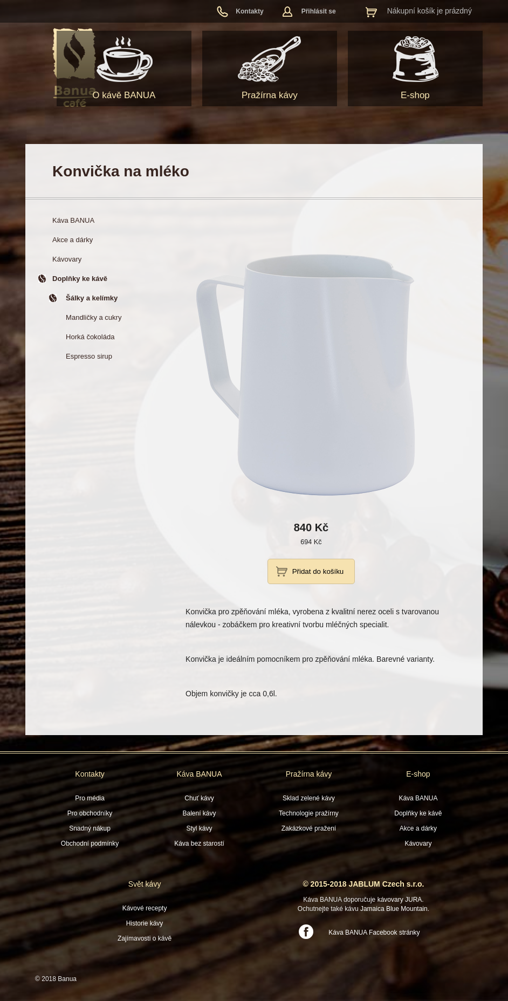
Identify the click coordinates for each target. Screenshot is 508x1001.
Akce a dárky (418, 828)
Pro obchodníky (89, 813)
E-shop (415, 95)
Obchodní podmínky (90, 843)
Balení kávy (199, 813)
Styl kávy (199, 828)
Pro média (90, 798)
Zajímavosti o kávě (144, 938)
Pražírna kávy (270, 95)
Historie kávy (144, 923)
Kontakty (249, 11)
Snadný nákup (90, 828)
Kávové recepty (144, 908)
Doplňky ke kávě (418, 813)
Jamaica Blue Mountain (394, 909)
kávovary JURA (399, 899)
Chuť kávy (199, 798)
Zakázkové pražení (309, 828)
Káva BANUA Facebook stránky (374, 932)
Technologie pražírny (309, 813)
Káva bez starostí (199, 843)
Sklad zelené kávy (309, 798)
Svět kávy (144, 884)
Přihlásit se (318, 11)
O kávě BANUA (123, 95)
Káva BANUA (199, 774)
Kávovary (417, 843)
